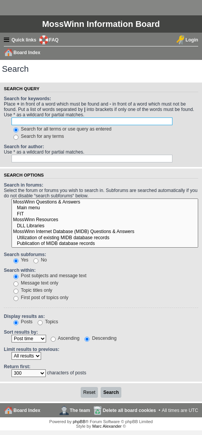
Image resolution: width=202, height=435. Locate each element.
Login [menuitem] (191, 40)
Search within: (20, 270)
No (40, 260)
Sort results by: (21, 332)
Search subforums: (25, 254)
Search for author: (24, 146)
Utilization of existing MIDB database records (104, 238)
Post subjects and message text (49, 275)
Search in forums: (23, 185)
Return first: (17, 366)
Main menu (104, 208)
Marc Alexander (106, 426)
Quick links (24, 40)
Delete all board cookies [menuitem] (129, 410)
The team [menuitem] (80, 410)
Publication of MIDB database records (104, 244)
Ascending (65, 338)
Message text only (35, 283)
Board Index (26, 410)
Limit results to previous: (31, 349)
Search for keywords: (27, 98)
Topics (48, 321)
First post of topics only (40, 297)
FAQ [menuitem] (54, 40)
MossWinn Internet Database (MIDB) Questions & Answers (104, 232)
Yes (20, 260)
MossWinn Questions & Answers (104, 202)
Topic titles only (32, 290)
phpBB (79, 421)
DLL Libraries (104, 226)
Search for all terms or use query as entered (62, 129)
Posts (23, 321)
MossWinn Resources (104, 220)
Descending (100, 338)
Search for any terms (38, 136)
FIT (104, 214)
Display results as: (24, 316)
